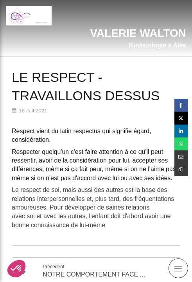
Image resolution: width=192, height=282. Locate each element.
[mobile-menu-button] (178, 268)
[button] (16, 268)
